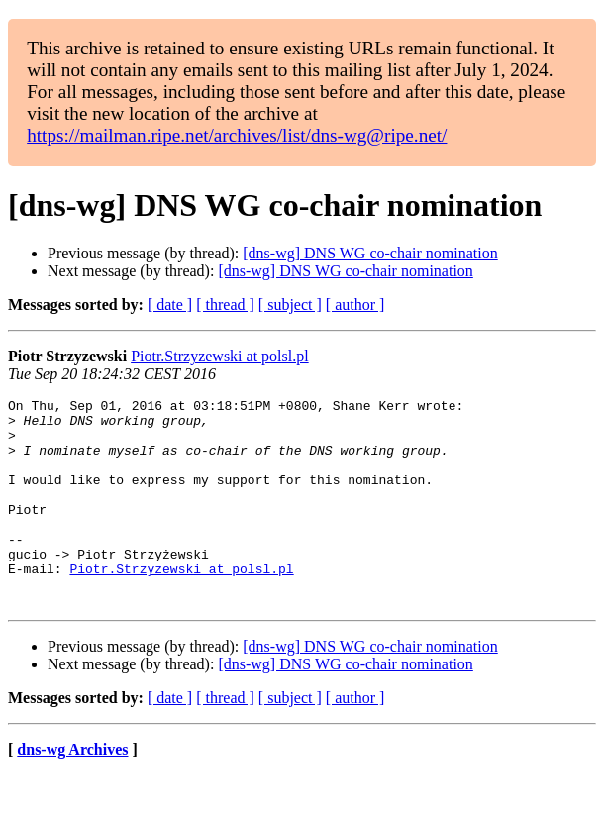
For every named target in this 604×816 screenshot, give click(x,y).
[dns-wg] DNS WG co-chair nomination (370, 253)
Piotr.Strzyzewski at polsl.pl (220, 356)
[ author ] (355, 304)
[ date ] (170, 304)
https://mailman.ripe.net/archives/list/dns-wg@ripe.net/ (237, 135)
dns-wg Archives (72, 790)
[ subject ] (290, 304)
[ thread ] (225, 304)
